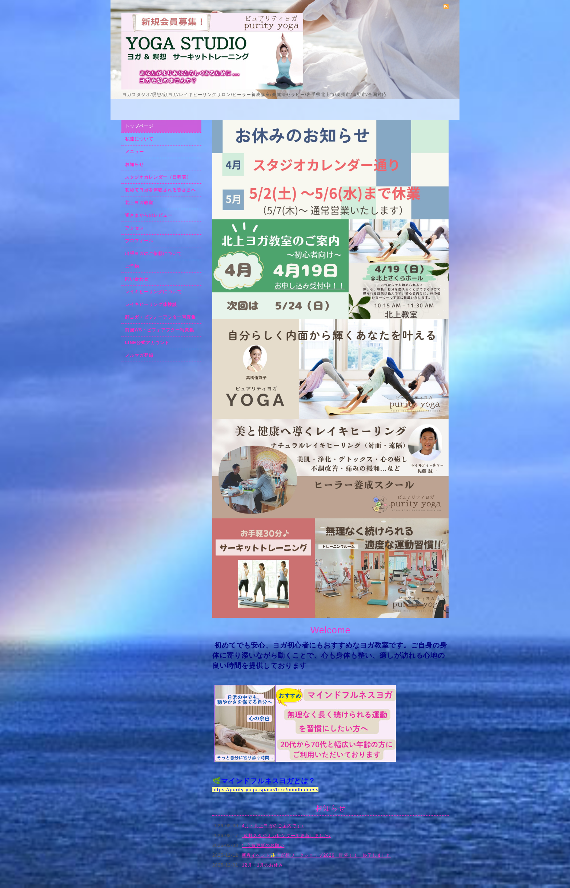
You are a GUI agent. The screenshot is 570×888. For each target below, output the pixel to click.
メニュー (134, 151)
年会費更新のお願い (263, 845)
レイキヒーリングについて (153, 291)
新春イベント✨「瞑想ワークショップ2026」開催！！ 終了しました (316, 855)
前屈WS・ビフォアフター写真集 (159, 329)
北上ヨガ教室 (139, 202)
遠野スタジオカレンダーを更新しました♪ (286, 835)
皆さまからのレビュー (148, 215)
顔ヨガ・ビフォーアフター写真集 (160, 317)
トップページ (139, 126)
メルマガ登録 (139, 355)
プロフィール (139, 240)
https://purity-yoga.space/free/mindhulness (265, 789)
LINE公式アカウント (147, 342)
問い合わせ (137, 279)
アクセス (134, 228)
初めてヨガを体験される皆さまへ (160, 189)
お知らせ (134, 164)
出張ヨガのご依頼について (153, 253)
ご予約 (132, 266)
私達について (139, 139)
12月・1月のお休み (262, 865)
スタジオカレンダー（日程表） (158, 177)
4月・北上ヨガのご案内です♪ (273, 825)
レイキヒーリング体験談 (151, 304)
